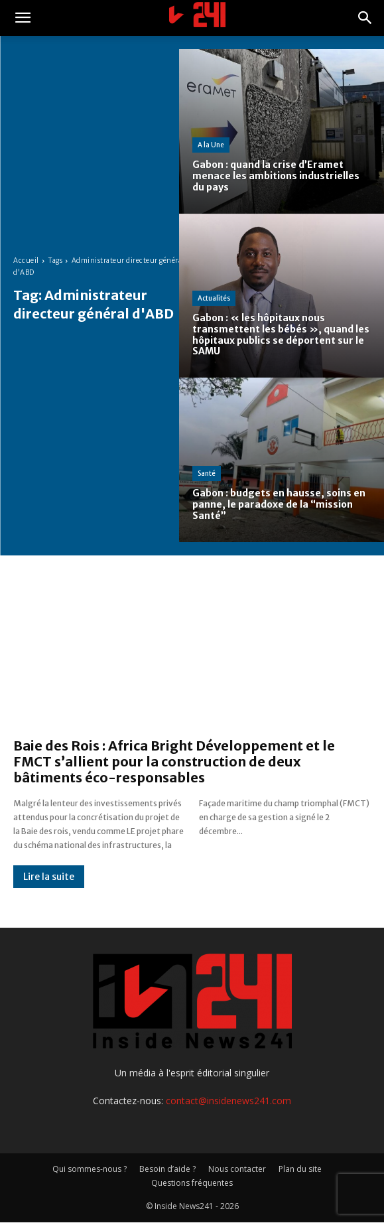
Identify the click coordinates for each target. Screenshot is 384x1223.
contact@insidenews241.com (228, 1100)
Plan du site (300, 1169)
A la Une (211, 145)
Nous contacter (237, 1169)
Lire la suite (48, 877)
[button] (22, 18)
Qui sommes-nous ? (89, 1169)
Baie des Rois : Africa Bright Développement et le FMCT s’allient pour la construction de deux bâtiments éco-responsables (174, 761)
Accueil (26, 260)
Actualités (214, 298)
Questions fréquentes (192, 1182)
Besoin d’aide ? (167, 1169)
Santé (207, 473)
